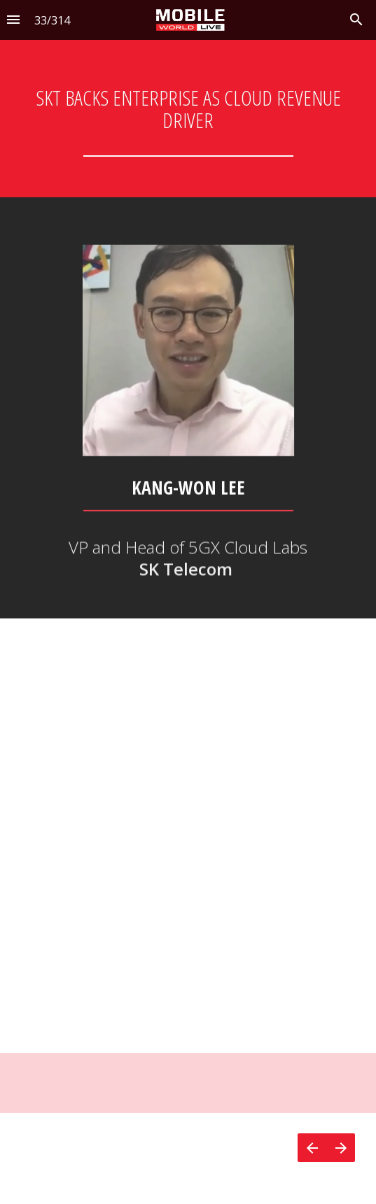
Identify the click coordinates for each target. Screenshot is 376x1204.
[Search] (356, 20)
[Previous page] (312, 1147)
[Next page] (340, 1147)
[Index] (13, 20)
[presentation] (188, 98)
